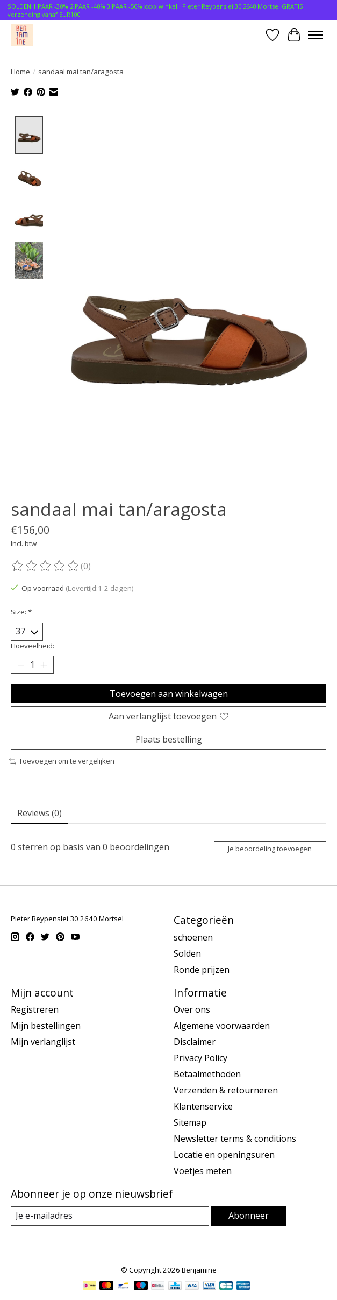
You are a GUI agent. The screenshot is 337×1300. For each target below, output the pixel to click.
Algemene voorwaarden (222, 1026)
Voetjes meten (203, 1171)
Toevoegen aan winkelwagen (169, 694)
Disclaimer (195, 1042)
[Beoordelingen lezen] (46, 566)
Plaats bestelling (168, 740)
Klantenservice (203, 1107)
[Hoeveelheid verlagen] (21, 665)
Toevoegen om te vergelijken (61, 761)
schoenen (193, 937)
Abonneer (248, 1216)
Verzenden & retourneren (226, 1091)
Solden (187, 953)
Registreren (35, 1010)
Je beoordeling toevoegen (270, 849)
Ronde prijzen (202, 970)
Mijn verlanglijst (43, 1042)
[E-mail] (110, 1216)
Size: (21, 612)
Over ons (192, 1010)
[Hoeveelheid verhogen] (44, 665)
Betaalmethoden (207, 1074)
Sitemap (190, 1123)
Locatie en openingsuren (224, 1155)
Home (20, 71)
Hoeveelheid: (32, 646)
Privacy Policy (200, 1058)
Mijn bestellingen (46, 1026)
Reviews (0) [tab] (39, 813)
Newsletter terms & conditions (235, 1139)
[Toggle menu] (315, 35)
